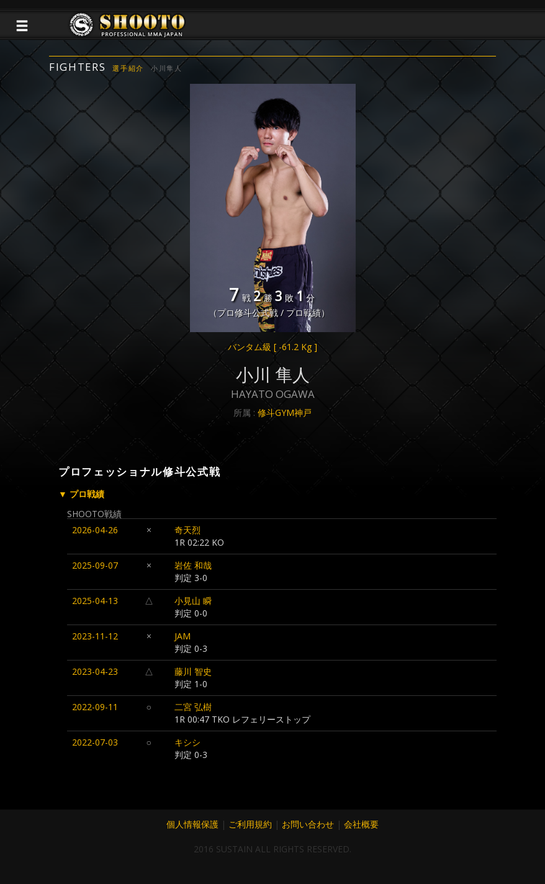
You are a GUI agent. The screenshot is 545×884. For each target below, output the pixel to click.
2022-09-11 (95, 707)
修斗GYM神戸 (285, 412)
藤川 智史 (193, 671)
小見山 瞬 (193, 601)
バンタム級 (272, 347)
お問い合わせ (308, 824)
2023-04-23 (95, 671)
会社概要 (361, 824)
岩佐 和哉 (193, 565)
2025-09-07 (95, 565)
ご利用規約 (250, 824)
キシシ (187, 742)
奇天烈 (187, 530)
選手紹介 (128, 68)
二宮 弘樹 (193, 707)
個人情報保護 (192, 824)
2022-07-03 (95, 742)
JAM (182, 636)
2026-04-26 (95, 530)
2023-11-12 (95, 636)
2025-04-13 (95, 601)
